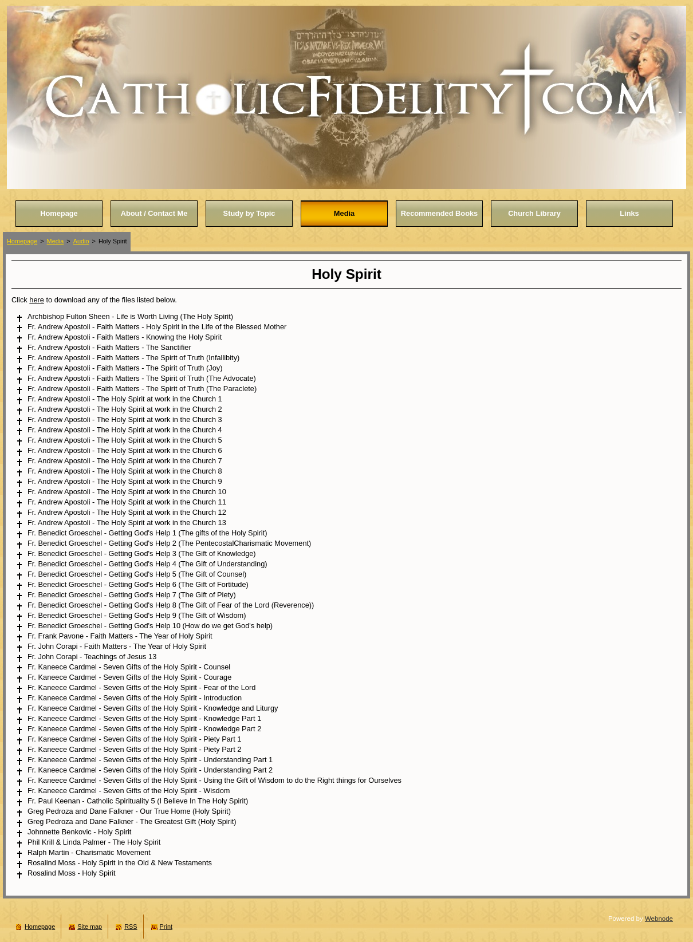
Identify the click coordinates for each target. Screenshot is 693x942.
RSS (130, 926)
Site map (89, 926)
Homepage (22, 241)
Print (166, 926)
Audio (81, 241)
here (36, 299)
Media (55, 241)
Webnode (659, 918)
